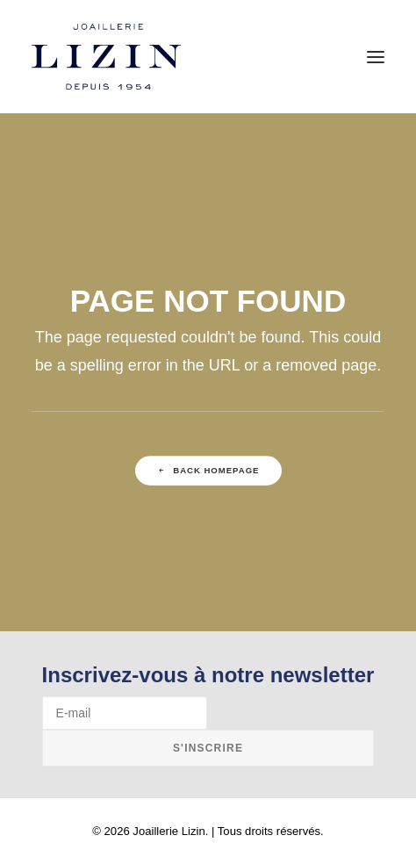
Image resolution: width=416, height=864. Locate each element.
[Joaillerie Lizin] (106, 57)
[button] (375, 56)
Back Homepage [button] (208, 470)
